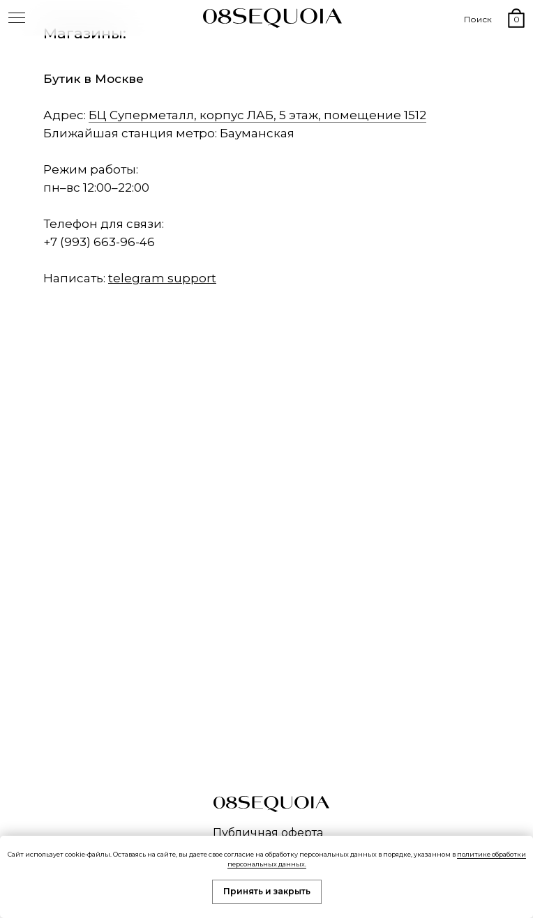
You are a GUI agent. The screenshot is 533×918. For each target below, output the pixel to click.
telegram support (162, 278)
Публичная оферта (268, 832)
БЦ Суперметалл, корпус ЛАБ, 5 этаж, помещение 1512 (257, 115)
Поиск (478, 19)
